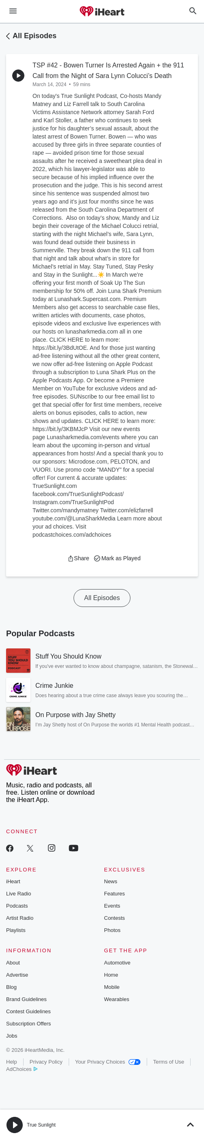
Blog (11, 987)
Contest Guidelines (28, 1011)
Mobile (111, 987)
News (110, 881)
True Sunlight (41, 1125)
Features (114, 894)
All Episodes (34, 36)
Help (11, 1062)
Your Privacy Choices (108, 1062)
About (13, 963)
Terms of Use (168, 1062)
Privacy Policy (46, 1062)
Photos (112, 930)
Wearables (116, 999)
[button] (78, 558)
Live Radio (18, 894)
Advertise (17, 975)
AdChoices (21, 1069)
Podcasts (17, 906)
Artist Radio (19, 918)
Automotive (117, 963)
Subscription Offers (28, 1024)
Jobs (11, 1036)
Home (111, 975)
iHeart (13, 881)
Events (112, 906)
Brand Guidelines (26, 999)
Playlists (16, 930)
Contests (114, 918)
